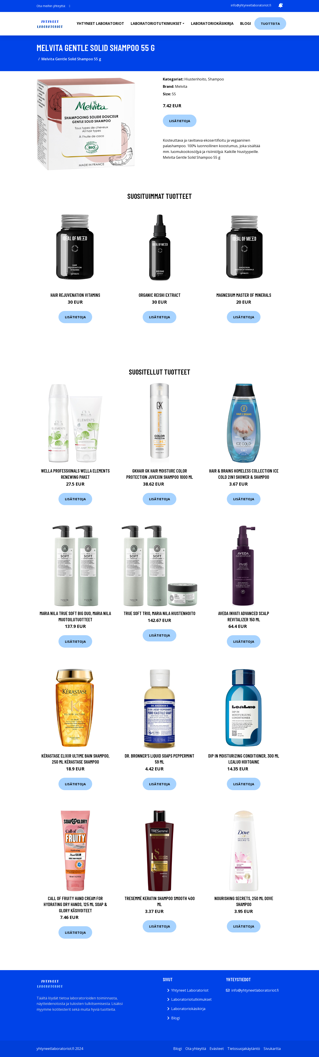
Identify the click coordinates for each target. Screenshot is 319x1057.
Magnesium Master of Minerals (243, 295)
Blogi (245, 23)
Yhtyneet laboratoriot (100, 23)
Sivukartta (272, 1048)
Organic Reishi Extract (160, 295)
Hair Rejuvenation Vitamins (75, 295)
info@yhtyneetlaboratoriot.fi (251, 5)
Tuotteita (270, 23)
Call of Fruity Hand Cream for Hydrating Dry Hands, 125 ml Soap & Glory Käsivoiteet (75, 904)
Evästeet (217, 1048)
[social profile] (69, 6)
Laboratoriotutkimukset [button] (156, 23)
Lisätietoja (179, 121)
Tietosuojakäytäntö (243, 1048)
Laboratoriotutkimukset (191, 999)
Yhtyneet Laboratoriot (189, 990)
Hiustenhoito (195, 79)
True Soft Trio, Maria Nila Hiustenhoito (159, 613)
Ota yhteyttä (195, 1048)
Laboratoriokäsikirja (212, 23)
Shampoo (216, 79)
